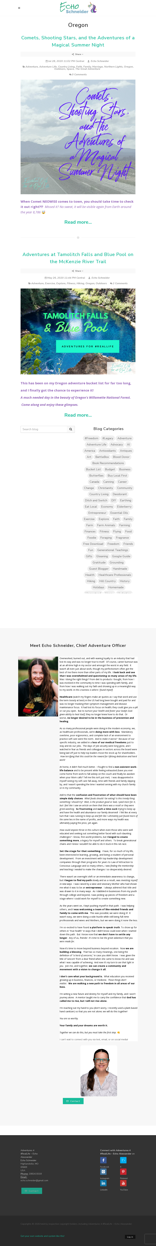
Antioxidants (107, 451)
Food (128, 531)
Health (89, 575)
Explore (61, 283)
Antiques (126, 451)
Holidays (98, 587)
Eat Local (91, 507)
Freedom (113, 544)
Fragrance (122, 538)
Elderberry (124, 507)
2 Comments (119, 283)
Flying (117, 531)
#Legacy (107, 438)
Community (124, 488)
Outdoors (59, 69)
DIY (113, 500)
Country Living (66, 66)
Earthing (125, 500)
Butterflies (96, 475)
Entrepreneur (97, 513)
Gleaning (102, 556)
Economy (107, 507)
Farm (89, 525)
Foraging (106, 538)
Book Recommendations (108, 463)
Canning (108, 482)
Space (70, 69)
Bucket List (93, 469)
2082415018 (35, 1173)
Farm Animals (106, 525)
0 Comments (78, 74)
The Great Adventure (87, 69)
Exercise (50, 283)
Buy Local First (117, 475)
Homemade (116, 587)
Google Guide (121, 556)
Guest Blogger (99, 569)
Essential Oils (119, 513)
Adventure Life (48, 66)
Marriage (97, 66)
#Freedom (91, 438)
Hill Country (107, 581)
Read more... (78, 222)
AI (128, 444)
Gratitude (99, 562)
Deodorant (120, 494)
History (125, 581)
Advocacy (117, 444)
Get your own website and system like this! (42, 1236)
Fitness (71, 283)
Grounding (117, 562)
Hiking (80, 283)
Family (87, 66)
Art (89, 457)
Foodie (91, 538)
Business (124, 469)
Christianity (105, 488)
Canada (94, 482)
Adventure (32, 66)
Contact (73, 1101)
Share (77, 54)
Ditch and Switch (96, 500)
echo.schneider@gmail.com (34, 1180)
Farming (124, 525)
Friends (128, 544)
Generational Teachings (112, 550)
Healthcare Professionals (115, 575)
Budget (110, 469)
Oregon (128, 66)
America (89, 451)
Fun (90, 550)
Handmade (120, 569)
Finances (90, 531)
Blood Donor (121, 457)
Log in (130, 1237)
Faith (79, 66)
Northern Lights (113, 66)
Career (122, 482)
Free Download (93, 544)
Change (89, 488)
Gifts (89, 556)
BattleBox (102, 457)
